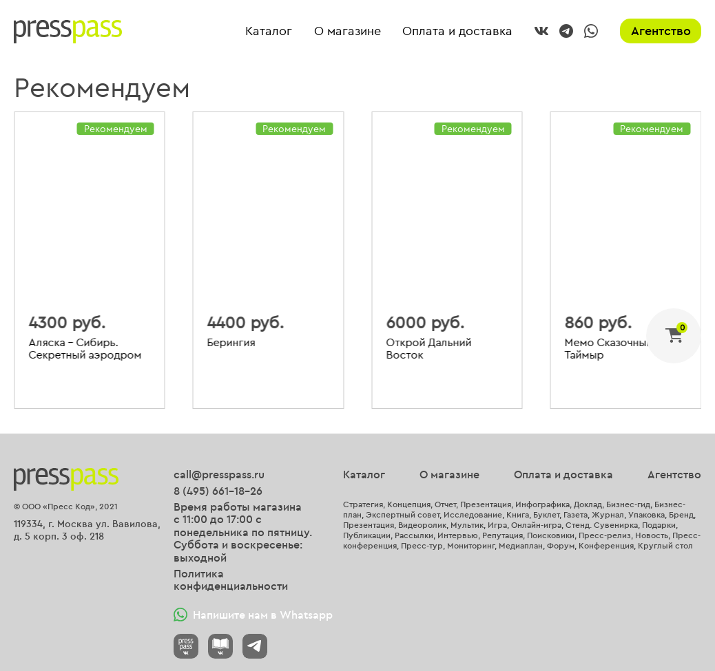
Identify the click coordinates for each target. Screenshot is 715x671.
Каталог (268, 31)
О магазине (347, 31)
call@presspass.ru (219, 474)
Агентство (661, 31)
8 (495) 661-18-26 (218, 490)
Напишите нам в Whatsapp (253, 614)
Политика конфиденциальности (231, 580)
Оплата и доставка (457, 31)
